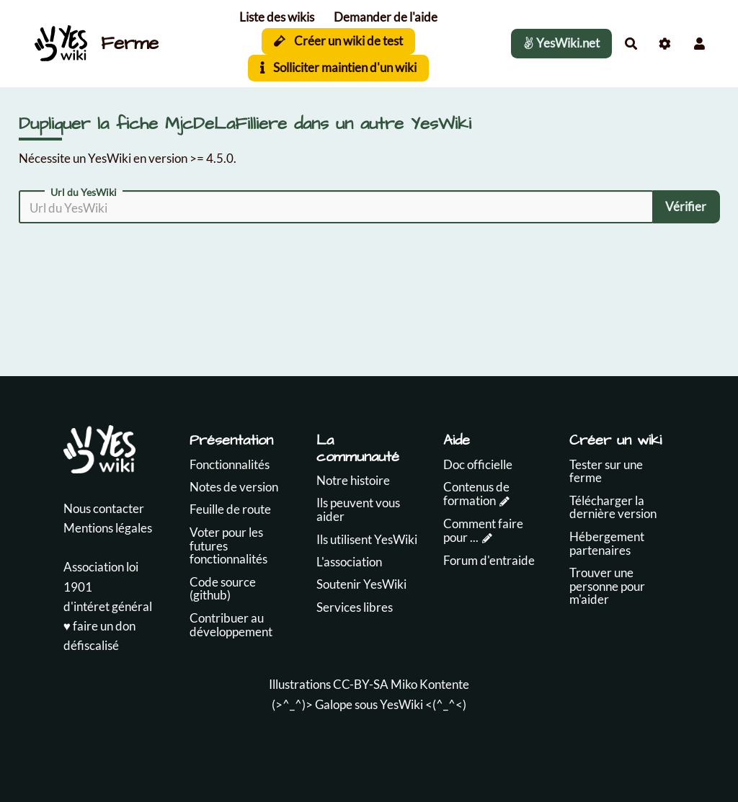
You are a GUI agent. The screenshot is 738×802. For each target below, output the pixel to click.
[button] (699, 44)
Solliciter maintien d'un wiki (338, 67)
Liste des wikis (276, 16)
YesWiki (401, 704)
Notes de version (234, 486)
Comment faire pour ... (483, 530)
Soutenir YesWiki (361, 584)
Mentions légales (107, 527)
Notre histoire (353, 480)
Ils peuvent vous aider (358, 509)
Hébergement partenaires (606, 543)
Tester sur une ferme (606, 471)
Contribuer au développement (231, 624)
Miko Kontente (430, 684)
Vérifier (685, 206)
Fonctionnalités (230, 464)
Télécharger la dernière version (613, 507)
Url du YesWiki (83, 192)
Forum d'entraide (489, 560)
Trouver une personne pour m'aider (607, 586)
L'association (349, 561)
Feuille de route (230, 509)
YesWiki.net (561, 42)
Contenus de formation (476, 493)
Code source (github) (223, 588)
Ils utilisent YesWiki (366, 539)
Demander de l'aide (385, 16)
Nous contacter (103, 508)
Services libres (354, 607)
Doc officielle (477, 464)
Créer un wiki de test (338, 40)
